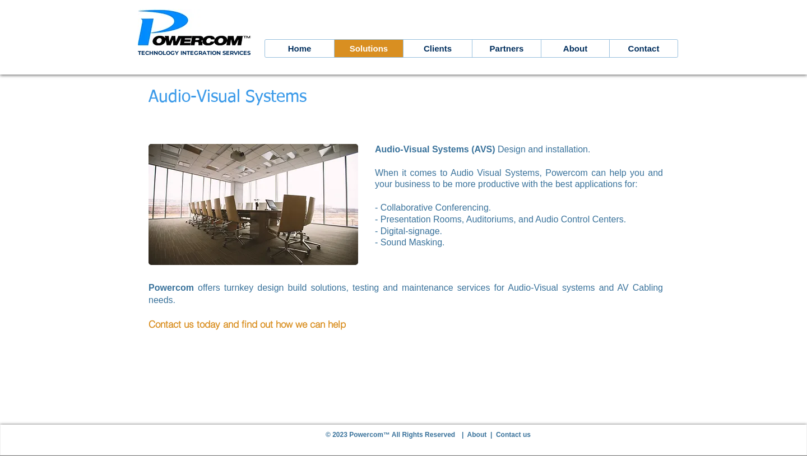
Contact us (513, 435)
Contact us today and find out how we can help (247, 324)
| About (476, 435)
